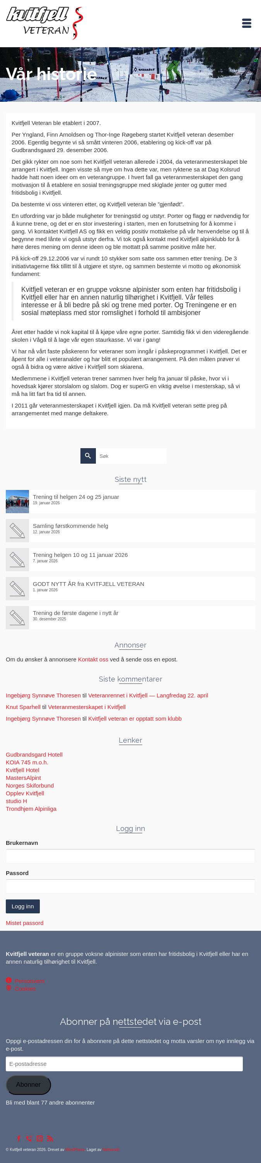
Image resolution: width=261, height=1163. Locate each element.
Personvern (28, 981)
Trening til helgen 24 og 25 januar (76, 496)
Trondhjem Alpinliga (31, 808)
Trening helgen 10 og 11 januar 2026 (80, 555)
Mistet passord (25, 923)
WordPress (74, 1150)
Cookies (24, 988)
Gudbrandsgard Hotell (34, 754)
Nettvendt (110, 1150)
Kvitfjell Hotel (22, 770)
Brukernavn (22, 842)
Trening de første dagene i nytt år (75, 613)
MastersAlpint (23, 777)
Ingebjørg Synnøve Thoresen (43, 695)
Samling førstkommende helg (70, 525)
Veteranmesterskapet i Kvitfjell (87, 707)
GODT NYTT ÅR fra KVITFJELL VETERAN (88, 584)
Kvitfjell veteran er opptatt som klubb (135, 718)
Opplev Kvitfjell (25, 793)
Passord (17, 873)
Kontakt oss (93, 659)
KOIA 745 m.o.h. (27, 762)
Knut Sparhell (23, 707)
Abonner (28, 1084)
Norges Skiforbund (30, 785)
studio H (16, 801)
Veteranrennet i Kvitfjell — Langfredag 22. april (148, 695)
